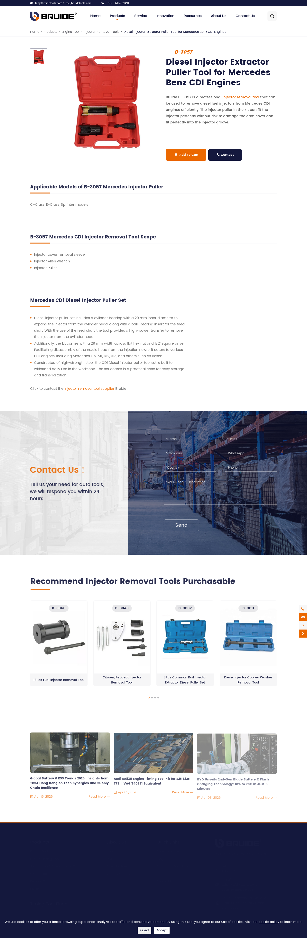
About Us (218, 16)
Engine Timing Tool (45, 858)
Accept (162, 930)
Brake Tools (39, 888)
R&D (110, 858)
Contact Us (245, 16)
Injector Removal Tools (101, 31)
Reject (144, 930)
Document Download (172, 866)
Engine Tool (70, 31)
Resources (192, 16)
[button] (149, 701)
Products (117, 16)
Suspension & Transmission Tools (55, 866)
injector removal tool (241, 97)
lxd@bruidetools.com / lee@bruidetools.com (63, 3)
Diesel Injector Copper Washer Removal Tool (248, 683)
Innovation (165, 16)
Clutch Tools (39, 873)
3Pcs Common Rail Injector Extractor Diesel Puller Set (185, 683)
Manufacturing (118, 866)
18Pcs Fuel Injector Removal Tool (58, 683)
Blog (159, 858)
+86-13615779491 (117, 3)
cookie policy (269, 921)
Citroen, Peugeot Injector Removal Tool (122, 683)
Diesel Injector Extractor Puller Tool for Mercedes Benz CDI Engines (175, 31)
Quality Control (119, 873)
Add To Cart (186, 154)
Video (160, 873)
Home (95, 16)
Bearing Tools (40, 881)
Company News (168, 851)
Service (140, 16)
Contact (225, 154)
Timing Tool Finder (49, 904)
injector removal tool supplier (89, 392)
